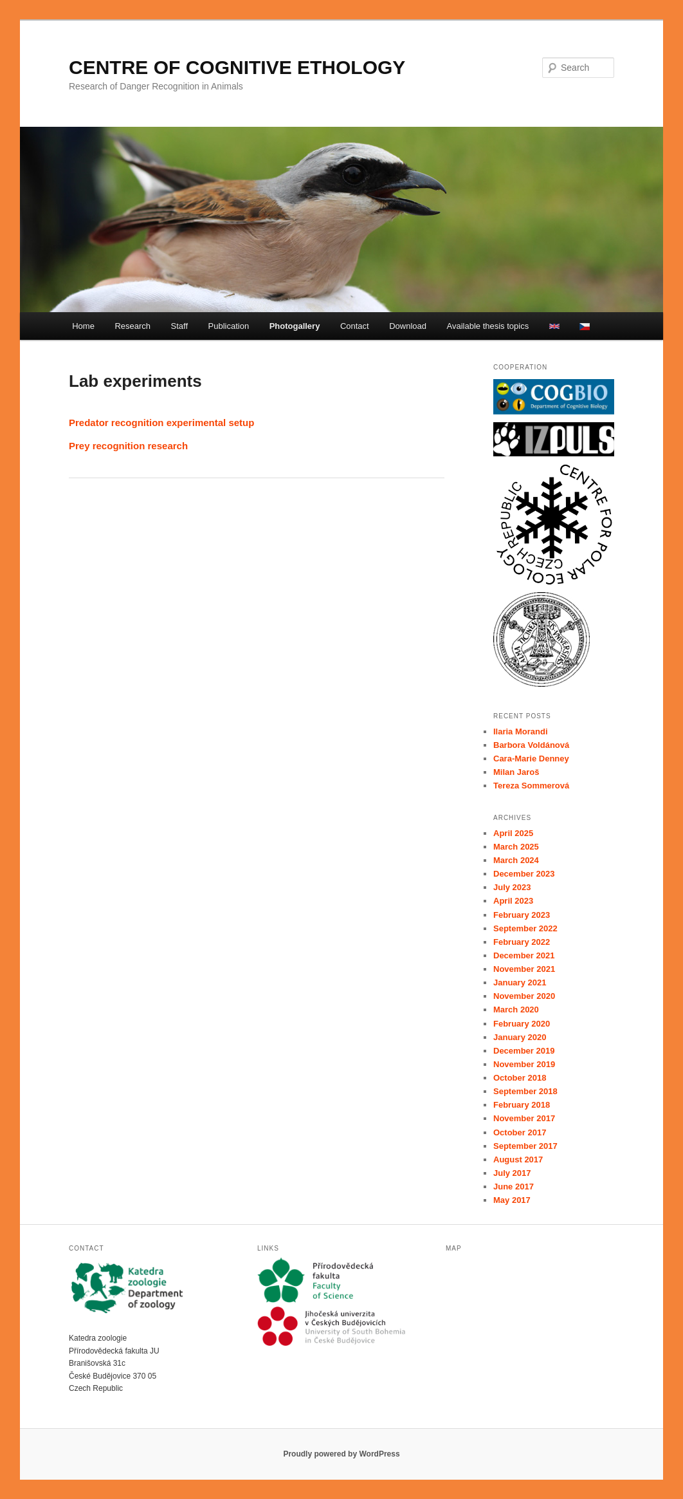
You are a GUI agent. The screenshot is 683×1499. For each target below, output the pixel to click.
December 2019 (523, 1051)
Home (83, 326)
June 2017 (513, 1186)
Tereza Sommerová (531, 785)
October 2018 (519, 1078)
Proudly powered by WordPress (341, 1453)
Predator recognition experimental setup (161, 422)
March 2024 (516, 860)
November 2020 (524, 996)
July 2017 (512, 1173)
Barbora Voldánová (531, 745)
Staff (179, 326)
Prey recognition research (128, 445)
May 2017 (512, 1200)
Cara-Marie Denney (531, 758)
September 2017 (525, 1146)
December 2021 (523, 955)
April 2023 (513, 901)
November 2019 (524, 1064)
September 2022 (525, 928)
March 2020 (516, 1009)
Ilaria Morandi (520, 731)
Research (132, 326)
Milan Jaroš (516, 772)
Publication (229, 326)
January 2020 (519, 1037)
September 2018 (525, 1091)
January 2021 (519, 982)
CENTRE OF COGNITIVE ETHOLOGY (237, 67)
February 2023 (521, 915)
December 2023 (523, 874)
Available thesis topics (488, 326)
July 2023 (512, 887)
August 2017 (518, 1159)
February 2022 (521, 942)
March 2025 (516, 847)
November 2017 (524, 1118)
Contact (354, 326)
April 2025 (513, 833)
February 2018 (521, 1105)
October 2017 (519, 1132)
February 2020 (521, 1024)
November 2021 (524, 969)
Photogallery (294, 326)
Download (407, 326)
